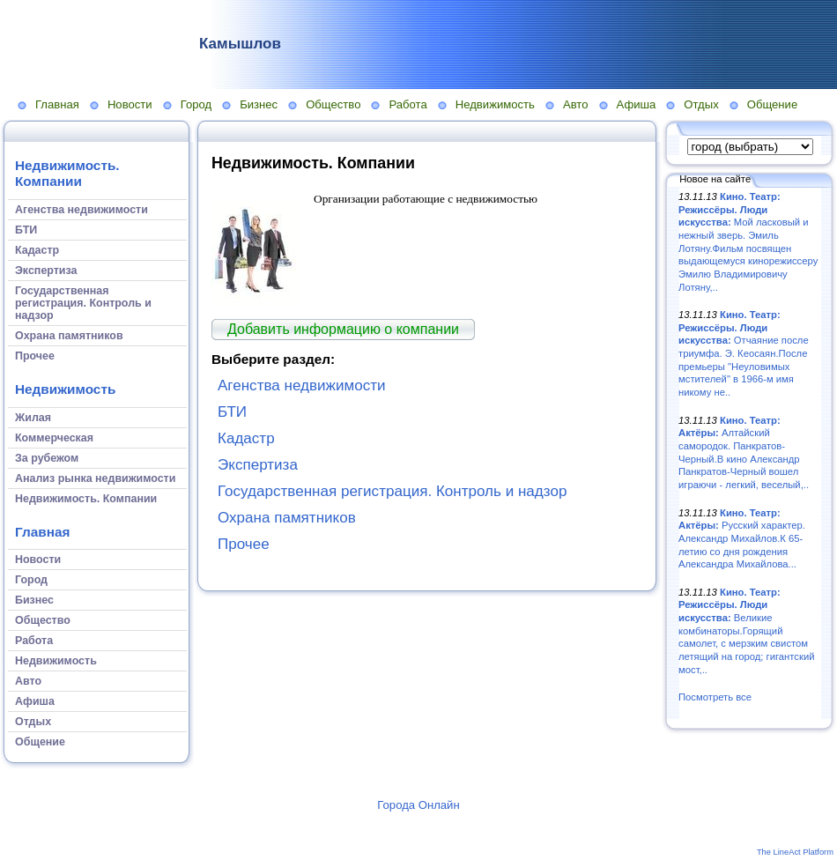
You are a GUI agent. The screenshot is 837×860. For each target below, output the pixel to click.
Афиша (636, 104)
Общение (772, 104)
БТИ (232, 412)
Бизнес (259, 104)
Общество (333, 104)
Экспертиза (258, 464)
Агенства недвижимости (302, 385)
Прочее (244, 544)
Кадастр (246, 438)
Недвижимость (495, 104)
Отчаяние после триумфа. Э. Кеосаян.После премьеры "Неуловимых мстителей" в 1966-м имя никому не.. (743, 353)
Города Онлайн (418, 805)
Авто (576, 104)
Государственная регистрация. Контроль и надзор (392, 491)
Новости (129, 104)
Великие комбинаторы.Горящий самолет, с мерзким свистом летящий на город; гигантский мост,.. (746, 631)
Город (196, 104)
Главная (57, 104)
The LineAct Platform (795, 852)
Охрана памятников (287, 517)
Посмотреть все (715, 697)
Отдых (701, 104)
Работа (407, 104)
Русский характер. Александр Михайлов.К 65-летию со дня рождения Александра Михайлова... (741, 539)
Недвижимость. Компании (67, 173)
